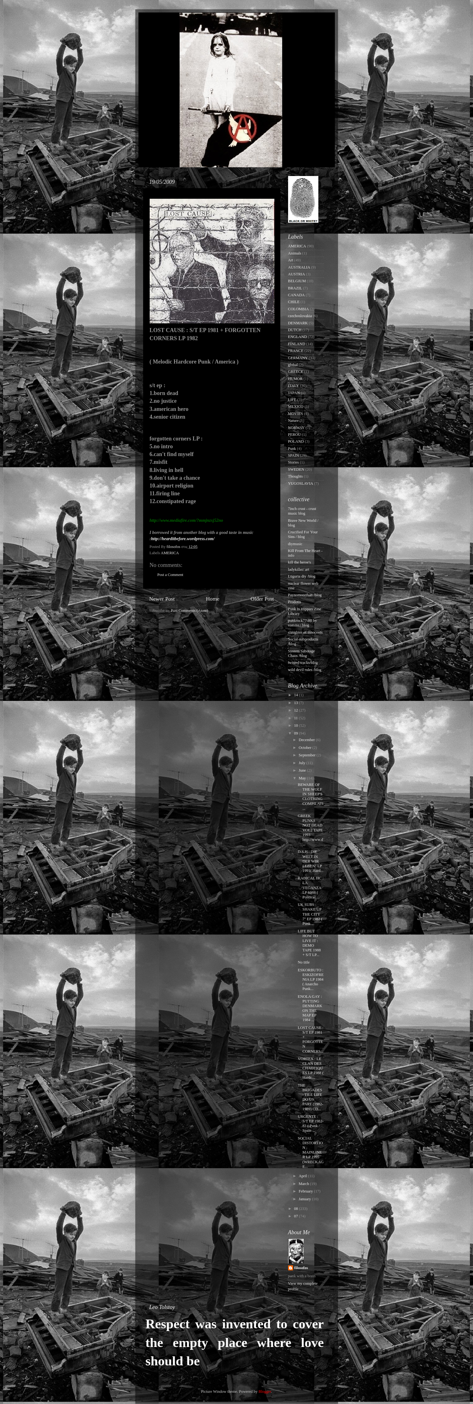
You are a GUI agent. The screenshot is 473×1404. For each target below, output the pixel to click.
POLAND (296, 441)
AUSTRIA (296, 274)
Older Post (262, 599)
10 (296, 725)
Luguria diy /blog (302, 576)
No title (304, 962)
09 (296, 733)
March (304, 1184)
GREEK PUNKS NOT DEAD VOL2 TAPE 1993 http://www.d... (310, 830)
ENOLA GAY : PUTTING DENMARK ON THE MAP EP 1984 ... (310, 1008)
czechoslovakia (300, 316)
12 (296, 710)
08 (296, 1208)
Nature (293, 420)
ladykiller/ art (298, 569)
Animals (295, 253)
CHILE (294, 302)
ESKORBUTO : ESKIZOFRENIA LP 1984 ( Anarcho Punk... (311, 979)
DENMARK (298, 323)
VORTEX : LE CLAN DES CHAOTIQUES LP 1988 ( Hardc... (311, 1068)
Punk (292, 448)
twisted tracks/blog (303, 662)
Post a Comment (170, 575)
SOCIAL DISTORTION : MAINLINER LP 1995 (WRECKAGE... (311, 1152)
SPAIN (293, 455)
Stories (293, 462)
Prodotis (294, 602)
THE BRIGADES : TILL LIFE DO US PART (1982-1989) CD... (310, 1097)
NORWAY (296, 428)
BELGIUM (297, 281)
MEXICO (296, 406)
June (303, 770)
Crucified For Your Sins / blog (303, 534)
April (303, 1176)
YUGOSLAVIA (300, 483)
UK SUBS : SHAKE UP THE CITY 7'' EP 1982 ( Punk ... (310, 914)
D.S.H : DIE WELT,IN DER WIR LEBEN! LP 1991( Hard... (310, 861)
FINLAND (296, 344)
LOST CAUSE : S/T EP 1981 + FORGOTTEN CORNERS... (311, 1040)
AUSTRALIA (299, 267)
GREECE (295, 371)
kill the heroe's (299, 562)
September (307, 755)
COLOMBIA (298, 309)
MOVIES (295, 414)
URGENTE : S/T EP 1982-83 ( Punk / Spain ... (311, 1123)
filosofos (301, 1268)
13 (296, 703)
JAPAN (294, 393)
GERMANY (298, 358)
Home (212, 599)
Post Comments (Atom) (189, 610)
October (305, 747)
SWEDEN (296, 469)
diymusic (295, 544)
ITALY (293, 385)
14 (296, 695)
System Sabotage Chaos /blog (301, 653)
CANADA (296, 295)
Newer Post (162, 599)
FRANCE (296, 351)
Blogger (264, 1391)
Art (290, 260)
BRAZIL (295, 288)
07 (296, 1216)
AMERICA (170, 553)
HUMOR (295, 379)
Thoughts (295, 476)
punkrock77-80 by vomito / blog (302, 622)
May (303, 778)
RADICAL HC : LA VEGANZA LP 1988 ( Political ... (311, 887)
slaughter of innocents (305, 632)
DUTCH (295, 330)
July (302, 763)
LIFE (292, 399)
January (305, 1199)
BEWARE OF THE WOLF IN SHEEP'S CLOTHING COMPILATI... (310, 797)
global (293, 365)
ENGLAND (297, 337)
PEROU (294, 434)
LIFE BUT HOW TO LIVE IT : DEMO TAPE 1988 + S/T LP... (309, 943)
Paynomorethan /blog (305, 595)
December (307, 740)
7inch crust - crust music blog (302, 511)
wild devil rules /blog (304, 670)
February (306, 1191)
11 (296, 718)
